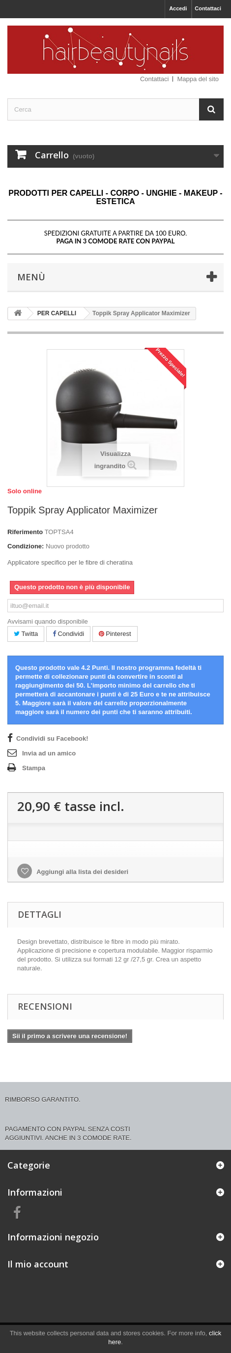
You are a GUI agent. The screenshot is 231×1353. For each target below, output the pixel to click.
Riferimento (25, 532)
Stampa (33, 768)
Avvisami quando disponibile (47, 621)
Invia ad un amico (49, 753)
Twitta (26, 633)
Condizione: (25, 546)
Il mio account (37, 1264)
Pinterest (115, 633)
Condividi (68, 633)
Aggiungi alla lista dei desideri (81, 871)
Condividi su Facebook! (52, 738)
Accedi (178, 8)
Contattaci (208, 8)
